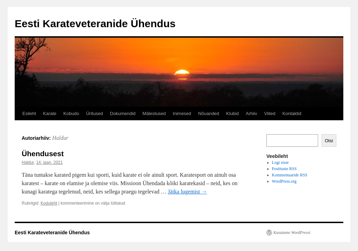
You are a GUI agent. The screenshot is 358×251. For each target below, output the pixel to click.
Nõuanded (208, 113)
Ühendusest (43, 154)
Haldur (60, 138)
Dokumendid (123, 113)
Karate (49, 113)
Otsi (329, 140)
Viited (269, 113)
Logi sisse (280, 162)
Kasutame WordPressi (291, 232)
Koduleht (49, 203)
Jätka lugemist (187, 192)
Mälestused (154, 113)
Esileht (29, 113)
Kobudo (71, 113)
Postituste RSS (284, 168)
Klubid (232, 113)
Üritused (94, 113)
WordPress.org (284, 181)
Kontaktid (291, 113)
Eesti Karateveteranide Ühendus (95, 23)
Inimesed (182, 113)
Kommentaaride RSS (290, 175)
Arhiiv (251, 113)
